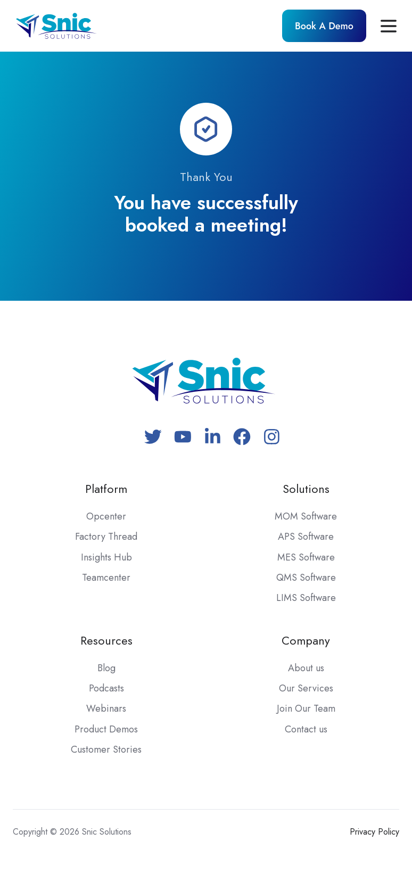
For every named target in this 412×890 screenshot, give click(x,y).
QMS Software (306, 577)
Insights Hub (106, 557)
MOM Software (306, 516)
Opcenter (106, 516)
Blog (106, 668)
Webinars (106, 708)
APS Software (306, 536)
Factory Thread (106, 536)
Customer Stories (106, 749)
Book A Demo (324, 26)
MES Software (306, 557)
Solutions (306, 489)
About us (306, 668)
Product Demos (106, 729)
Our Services (306, 688)
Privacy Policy (374, 832)
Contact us (306, 729)
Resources (106, 640)
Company (306, 640)
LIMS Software (306, 598)
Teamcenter (106, 577)
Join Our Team (306, 708)
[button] (388, 26)
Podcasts (106, 688)
